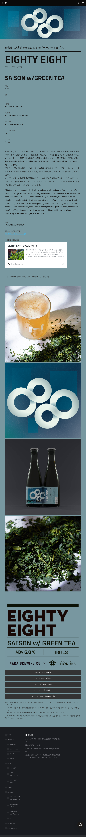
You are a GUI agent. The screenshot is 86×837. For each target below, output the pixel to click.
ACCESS (12, 754)
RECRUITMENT (12, 823)
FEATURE (9, 792)
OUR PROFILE (14, 749)
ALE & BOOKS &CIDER (14, 805)
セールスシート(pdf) (43, 678)
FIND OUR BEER (12, 828)
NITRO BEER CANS (13, 781)
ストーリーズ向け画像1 (43, 684)
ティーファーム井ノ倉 (15, 233)
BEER (8, 763)
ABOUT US (9, 740)
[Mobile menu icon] (82, 3)
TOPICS (10, 787)
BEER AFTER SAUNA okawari (14, 812)
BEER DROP (13, 819)
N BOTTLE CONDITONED (14, 774)
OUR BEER (13, 768)
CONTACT (12, 758)
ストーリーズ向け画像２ (43, 690)
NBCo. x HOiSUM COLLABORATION (15, 798)
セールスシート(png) (43, 672)
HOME (9, 735)
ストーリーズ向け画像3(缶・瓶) (43, 696)
